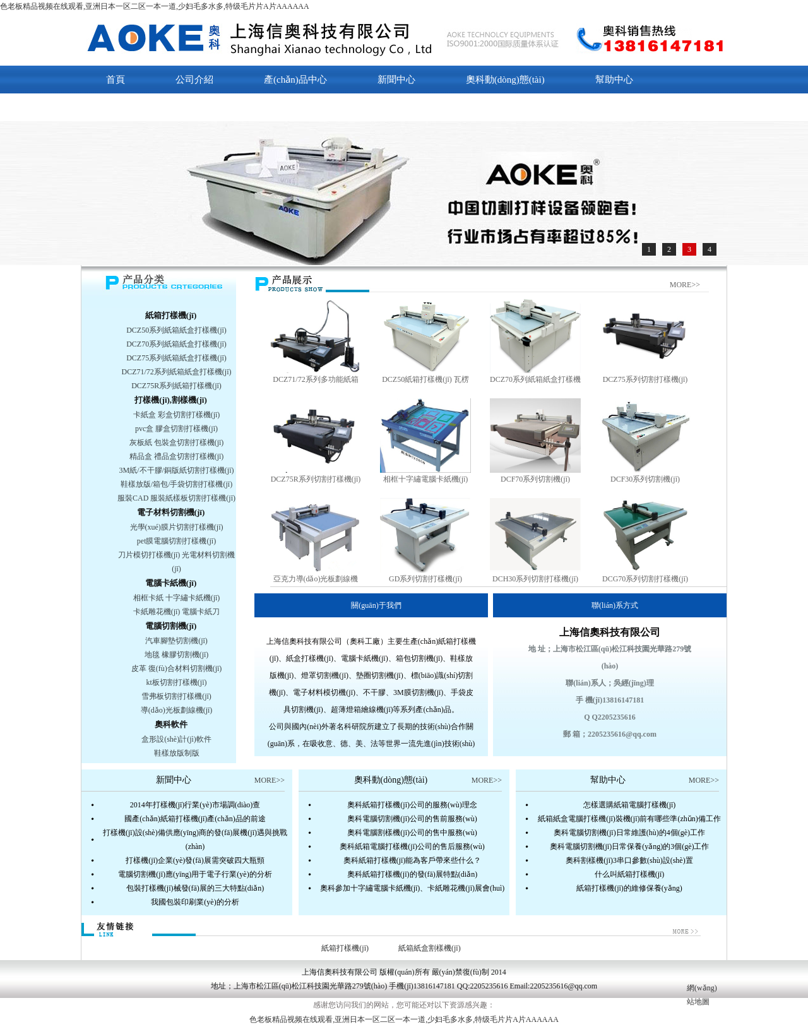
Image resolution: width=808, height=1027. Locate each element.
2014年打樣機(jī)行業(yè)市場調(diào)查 (195, 804)
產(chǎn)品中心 (295, 79)
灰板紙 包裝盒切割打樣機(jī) (176, 442)
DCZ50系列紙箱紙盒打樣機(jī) (176, 330)
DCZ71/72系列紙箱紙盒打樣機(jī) (177, 371)
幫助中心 (614, 79)
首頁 (115, 79)
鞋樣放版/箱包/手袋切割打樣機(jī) (176, 484)
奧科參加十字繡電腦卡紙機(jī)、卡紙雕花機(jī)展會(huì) (412, 888)
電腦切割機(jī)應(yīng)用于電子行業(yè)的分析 (194, 874)
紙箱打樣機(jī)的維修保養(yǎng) (629, 888)
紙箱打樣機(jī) (171, 315)
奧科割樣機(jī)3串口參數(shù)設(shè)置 (629, 860)
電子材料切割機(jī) (171, 512)
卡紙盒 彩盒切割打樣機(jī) (176, 414)
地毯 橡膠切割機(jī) (177, 654)
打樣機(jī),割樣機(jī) (170, 400)
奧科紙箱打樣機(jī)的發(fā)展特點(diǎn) (412, 874)
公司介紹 (194, 79)
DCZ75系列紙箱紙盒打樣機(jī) (176, 357)
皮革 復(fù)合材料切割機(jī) (176, 668)
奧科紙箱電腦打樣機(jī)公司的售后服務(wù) (412, 846)
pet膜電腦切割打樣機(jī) (176, 541)
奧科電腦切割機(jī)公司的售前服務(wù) (412, 818)
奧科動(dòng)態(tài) (505, 79)
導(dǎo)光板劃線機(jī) (177, 710)
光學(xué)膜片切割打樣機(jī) (176, 527)
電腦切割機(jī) (171, 626)
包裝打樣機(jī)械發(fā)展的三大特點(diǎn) (195, 888)
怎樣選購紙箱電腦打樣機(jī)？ (629, 804)
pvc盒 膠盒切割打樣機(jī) (176, 428)
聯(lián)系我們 (135, 107)
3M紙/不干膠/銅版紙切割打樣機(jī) (176, 470)
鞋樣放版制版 (176, 753)
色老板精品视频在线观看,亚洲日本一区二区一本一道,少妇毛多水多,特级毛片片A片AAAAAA (154, 6)
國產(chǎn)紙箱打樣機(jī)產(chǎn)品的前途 (194, 818)
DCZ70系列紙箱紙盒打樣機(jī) (176, 344)
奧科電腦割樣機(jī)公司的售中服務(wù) (412, 832)
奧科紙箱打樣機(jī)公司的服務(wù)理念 (412, 804)
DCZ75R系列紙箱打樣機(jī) (176, 385)
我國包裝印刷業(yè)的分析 (195, 902)
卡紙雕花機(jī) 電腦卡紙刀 (176, 611)
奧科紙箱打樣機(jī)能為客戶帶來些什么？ (412, 860)
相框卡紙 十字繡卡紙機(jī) (176, 597)
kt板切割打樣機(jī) (176, 682)
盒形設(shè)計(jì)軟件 (176, 739)
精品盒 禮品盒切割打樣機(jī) (176, 456)
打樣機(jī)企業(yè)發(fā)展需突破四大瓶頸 (195, 860)
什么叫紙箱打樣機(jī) (630, 874)
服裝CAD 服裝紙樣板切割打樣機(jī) (176, 498)
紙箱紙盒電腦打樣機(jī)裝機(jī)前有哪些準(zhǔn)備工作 (629, 818)
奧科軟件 (171, 724)
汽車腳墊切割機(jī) (176, 640)
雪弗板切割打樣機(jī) (176, 696)
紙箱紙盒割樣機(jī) (429, 948)
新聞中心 (396, 79)
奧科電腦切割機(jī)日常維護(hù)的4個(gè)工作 (629, 832)
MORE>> (685, 284)
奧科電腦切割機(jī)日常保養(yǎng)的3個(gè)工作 (630, 846)
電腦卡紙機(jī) (171, 583)
